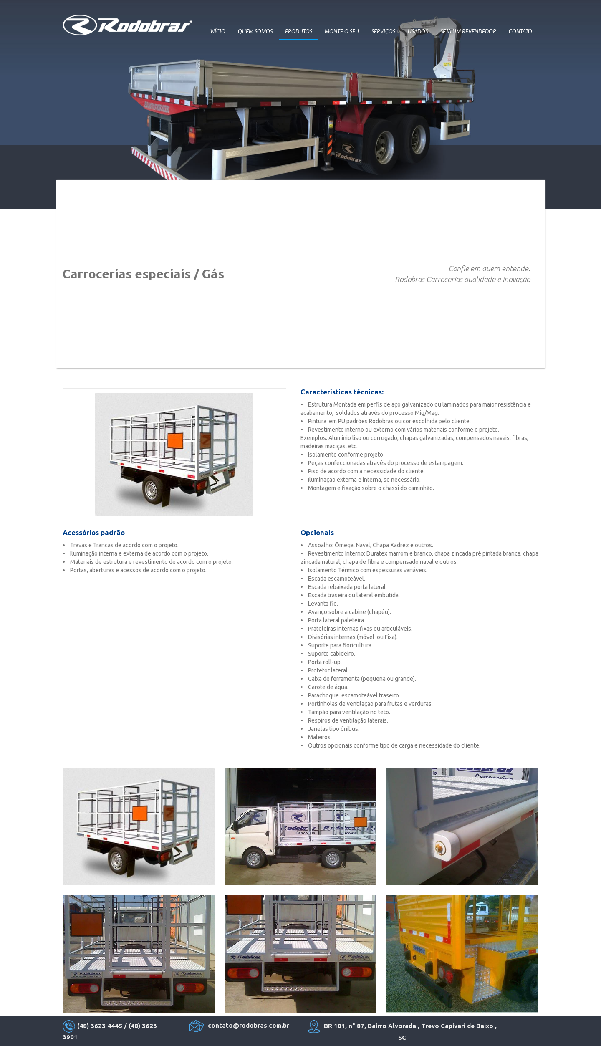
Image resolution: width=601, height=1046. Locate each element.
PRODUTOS (298, 31)
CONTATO (520, 31)
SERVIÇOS (383, 31)
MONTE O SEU (342, 31)
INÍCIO (217, 31)
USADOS (418, 31)
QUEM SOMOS (255, 31)
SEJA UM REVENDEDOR (468, 31)
